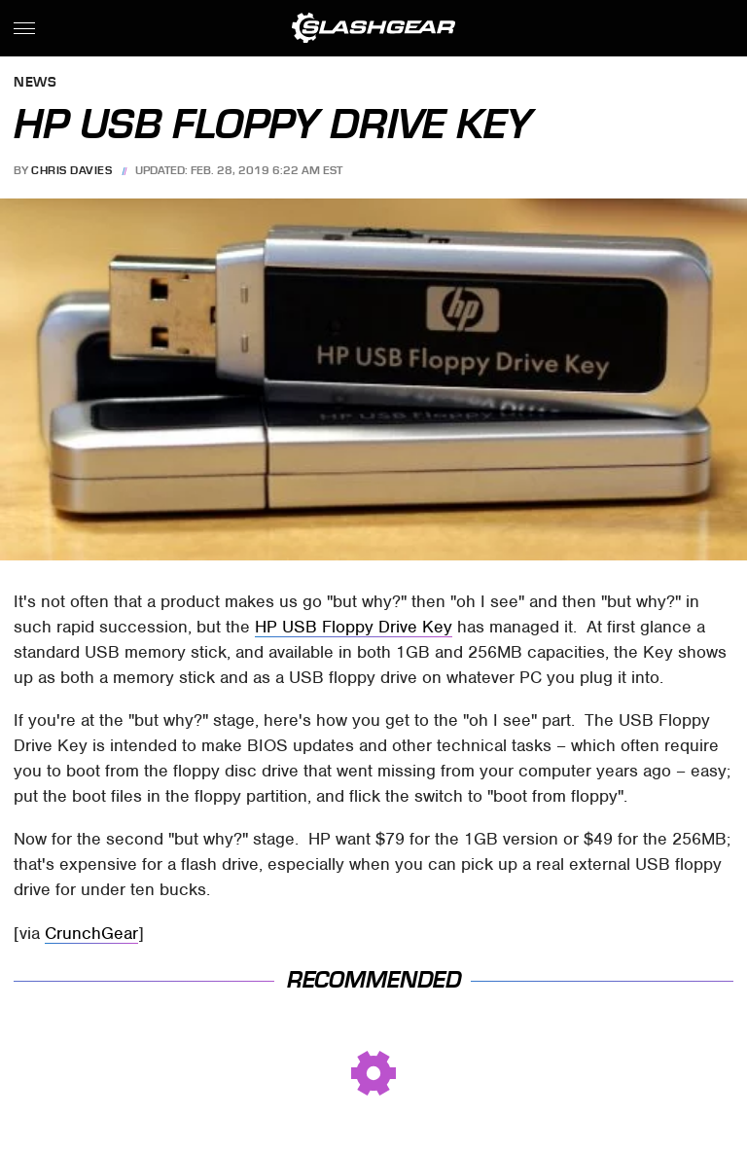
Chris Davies (71, 170)
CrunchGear (91, 933)
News (35, 83)
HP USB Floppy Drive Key (353, 626)
